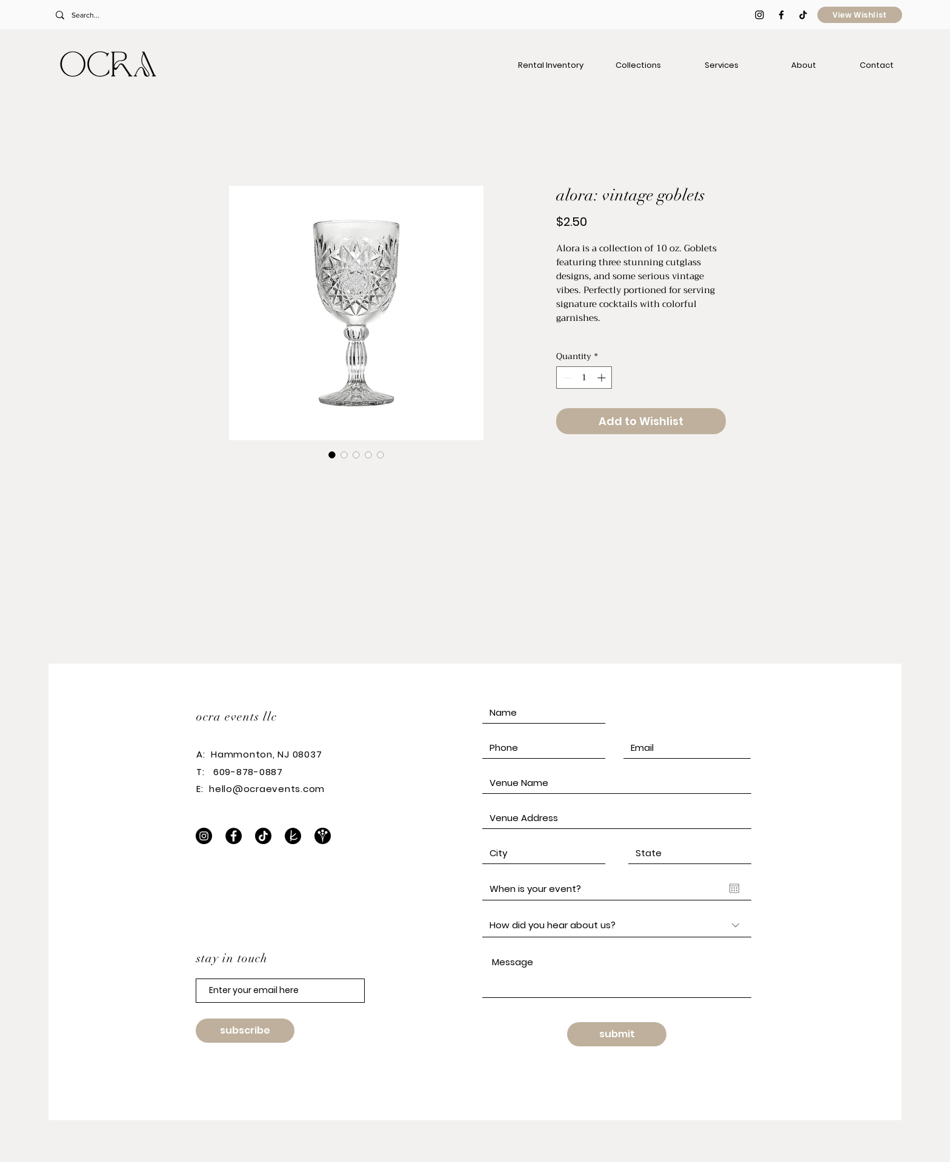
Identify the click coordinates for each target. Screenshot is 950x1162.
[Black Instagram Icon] (759, 15)
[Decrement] (565, 377)
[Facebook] (233, 836)
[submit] (616, 1034)
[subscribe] (245, 1030)
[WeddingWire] (322, 836)
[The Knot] (293, 836)
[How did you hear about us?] (616, 925)
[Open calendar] (734, 888)
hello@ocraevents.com (267, 788)
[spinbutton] (584, 377)
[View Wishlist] (859, 15)
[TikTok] (803, 15)
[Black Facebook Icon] (781, 15)
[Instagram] (204, 836)
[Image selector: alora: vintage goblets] (332, 455)
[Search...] (135, 15)
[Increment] (602, 377)
